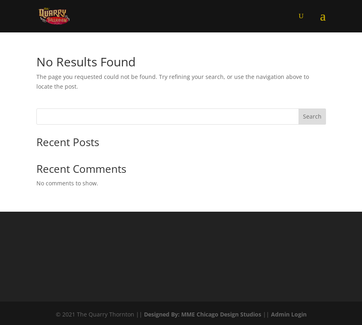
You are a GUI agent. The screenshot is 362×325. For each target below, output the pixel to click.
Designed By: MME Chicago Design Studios (202, 314)
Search (312, 116)
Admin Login (289, 314)
